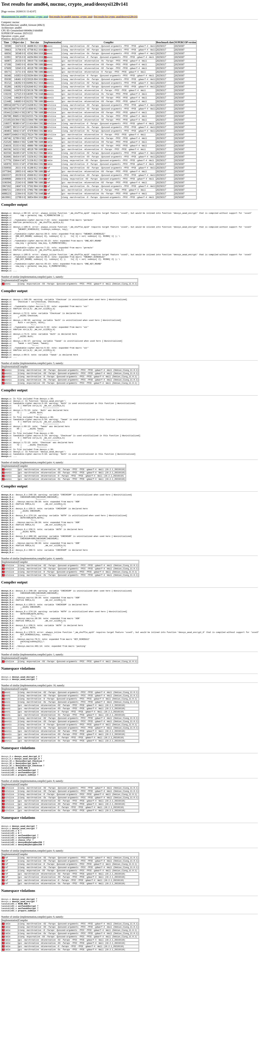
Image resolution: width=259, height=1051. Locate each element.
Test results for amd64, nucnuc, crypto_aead (71, 16)
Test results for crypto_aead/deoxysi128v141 (115, 16)
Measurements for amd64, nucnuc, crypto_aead (24, 16)
